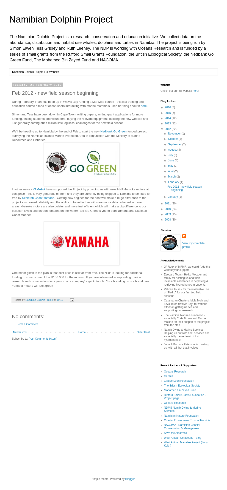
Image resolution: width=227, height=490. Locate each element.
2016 (168, 107)
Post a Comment (28, 324)
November (175, 133)
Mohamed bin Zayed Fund (180, 390)
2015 (168, 113)
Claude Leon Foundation (179, 380)
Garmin (168, 376)
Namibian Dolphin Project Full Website (35, 72)
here (144, 106)
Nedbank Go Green (113, 131)
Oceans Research (175, 371)
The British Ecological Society (182, 385)
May (171, 165)
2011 (168, 203)
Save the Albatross (175, 433)
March (172, 176)
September (175, 144)
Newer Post (20, 332)
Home (82, 332)
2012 (168, 129)
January (173, 196)
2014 (168, 118)
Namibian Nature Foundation (181, 415)
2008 (168, 219)
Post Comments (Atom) (43, 338)
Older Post (143, 332)
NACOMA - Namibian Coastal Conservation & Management (182, 426)
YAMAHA (39, 189)
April (171, 171)
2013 (168, 123)
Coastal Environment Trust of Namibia (187, 420)
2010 (168, 209)
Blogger (130, 479)
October (173, 138)
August (172, 149)
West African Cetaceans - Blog (182, 437)
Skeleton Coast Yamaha (38, 198)
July (171, 155)
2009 (168, 214)
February (174, 182)
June (171, 160)
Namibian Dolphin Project (61, 19)
